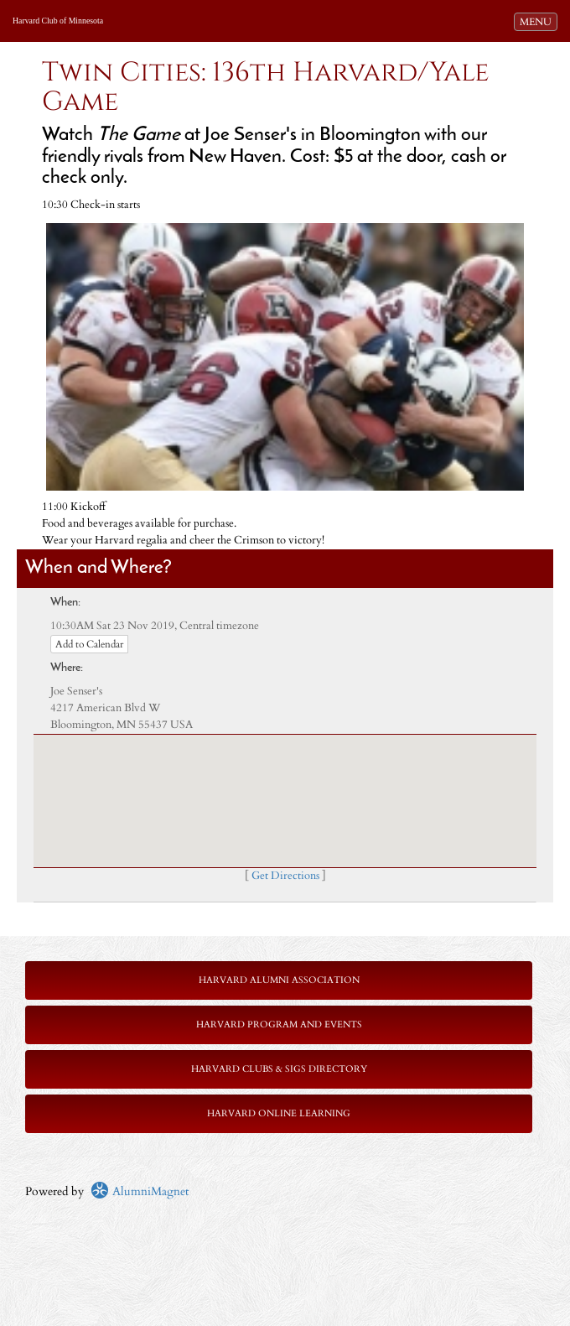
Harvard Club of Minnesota (58, 20)
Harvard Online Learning (278, 1113)
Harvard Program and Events (279, 1024)
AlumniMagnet (140, 1191)
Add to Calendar (89, 644)
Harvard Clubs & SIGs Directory (279, 1069)
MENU (538, 21)
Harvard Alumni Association (279, 980)
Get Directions (285, 876)
